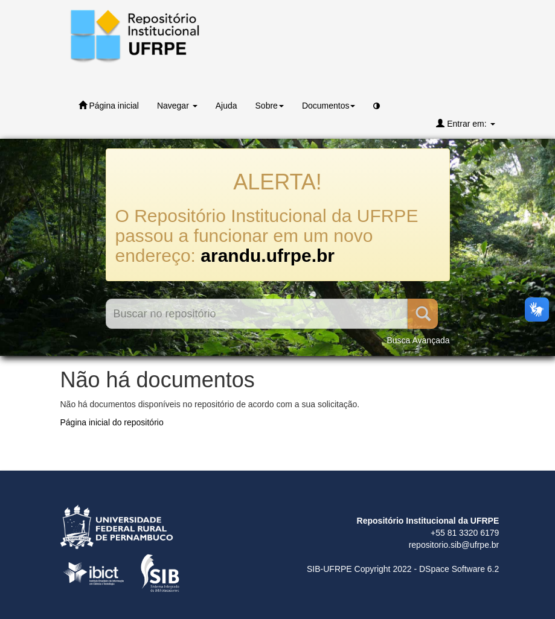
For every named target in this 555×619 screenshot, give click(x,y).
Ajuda (226, 105)
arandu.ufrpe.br (268, 255)
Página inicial (109, 105)
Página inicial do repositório (112, 422)
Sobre (269, 105)
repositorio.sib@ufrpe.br (454, 545)
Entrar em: (465, 123)
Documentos (329, 105)
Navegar (177, 105)
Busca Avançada (418, 340)
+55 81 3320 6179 (465, 533)
